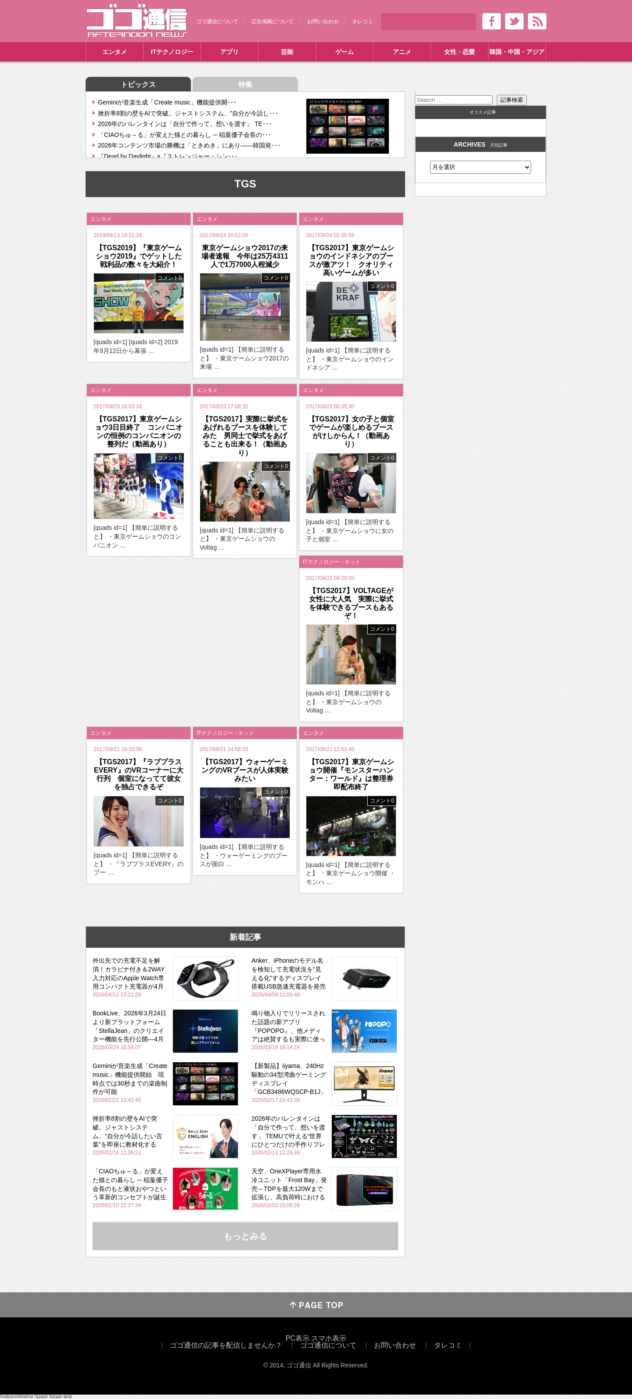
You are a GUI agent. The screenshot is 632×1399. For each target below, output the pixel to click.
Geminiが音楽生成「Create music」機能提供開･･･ (167, 102)
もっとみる (245, 1236)
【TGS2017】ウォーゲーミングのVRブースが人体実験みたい (244, 770)
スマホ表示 (328, 1338)
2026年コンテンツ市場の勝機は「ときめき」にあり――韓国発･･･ (189, 145)
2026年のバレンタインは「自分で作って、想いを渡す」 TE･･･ (185, 123)
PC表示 (297, 1338)
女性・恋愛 (459, 51)
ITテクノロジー (172, 51)
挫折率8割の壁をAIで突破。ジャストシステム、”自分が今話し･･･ (188, 113)
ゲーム (344, 51)
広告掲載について (272, 21)
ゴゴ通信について (217, 21)
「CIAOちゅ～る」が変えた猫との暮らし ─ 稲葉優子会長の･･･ (184, 134)
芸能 (287, 51)
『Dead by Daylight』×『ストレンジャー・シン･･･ (167, 156)
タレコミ (362, 21)
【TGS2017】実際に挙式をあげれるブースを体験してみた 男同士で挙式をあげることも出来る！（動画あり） (245, 436)
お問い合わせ (323, 21)
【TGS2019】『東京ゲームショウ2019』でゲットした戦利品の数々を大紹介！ (139, 256)
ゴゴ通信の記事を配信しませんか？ (226, 1345)
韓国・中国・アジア (517, 51)
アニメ (402, 51)
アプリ (229, 51)
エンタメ (114, 51)
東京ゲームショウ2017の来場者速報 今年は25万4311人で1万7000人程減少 (244, 256)
